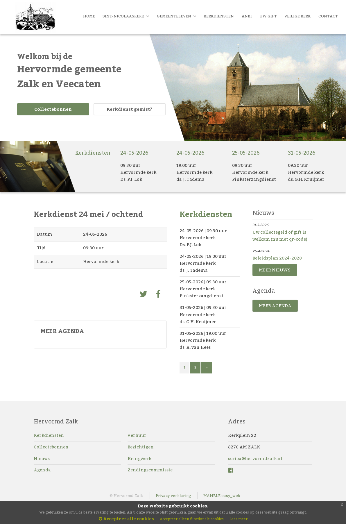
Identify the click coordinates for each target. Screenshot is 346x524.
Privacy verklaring (173, 496)
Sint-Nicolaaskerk (126, 16)
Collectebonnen (53, 109)
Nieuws (42, 459)
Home (89, 16)
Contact (328, 16)
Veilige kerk (297, 16)
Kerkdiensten (49, 435)
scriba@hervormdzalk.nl (255, 459)
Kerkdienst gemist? (129, 109)
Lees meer (239, 519)
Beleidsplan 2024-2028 (277, 258)
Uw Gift (268, 16)
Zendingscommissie (150, 470)
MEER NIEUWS (275, 270)
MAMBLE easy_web (221, 496)
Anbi (247, 16)
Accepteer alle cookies (126, 519)
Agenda (42, 470)
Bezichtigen (141, 447)
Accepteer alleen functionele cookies (192, 519)
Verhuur (137, 435)
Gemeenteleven (176, 16)
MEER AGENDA (275, 306)
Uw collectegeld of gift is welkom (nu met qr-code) (279, 236)
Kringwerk (139, 459)
